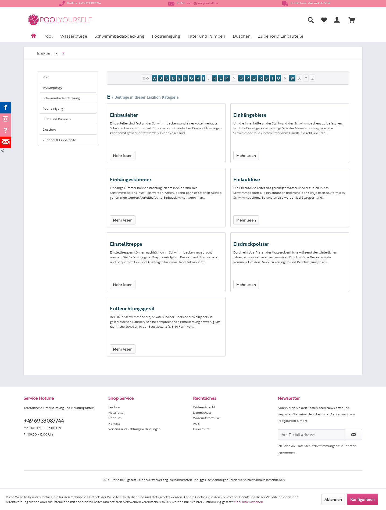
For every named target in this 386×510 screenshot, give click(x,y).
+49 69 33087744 (44, 420)
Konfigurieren (362, 499)
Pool (46, 77)
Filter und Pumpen (57, 119)
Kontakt (114, 423)
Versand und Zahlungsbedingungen (134, 429)
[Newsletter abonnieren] (353, 434)
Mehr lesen (123, 155)
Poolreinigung (53, 108)
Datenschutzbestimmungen (317, 446)
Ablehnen (333, 499)
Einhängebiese (249, 114)
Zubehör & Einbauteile (59, 140)
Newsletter (116, 412)
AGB (196, 423)
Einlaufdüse (246, 179)
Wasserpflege (53, 87)
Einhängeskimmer (130, 179)
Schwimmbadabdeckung (61, 98)
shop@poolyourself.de (202, 3)
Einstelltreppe (126, 243)
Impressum (201, 429)
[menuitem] (257, 20)
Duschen (49, 129)
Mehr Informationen (248, 502)
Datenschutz (202, 412)
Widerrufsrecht (204, 407)
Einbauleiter (124, 114)
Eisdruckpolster (251, 243)
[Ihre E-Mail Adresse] (311, 434)
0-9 (146, 78)
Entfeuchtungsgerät (132, 308)
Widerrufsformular (206, 418)
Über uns (114, 418)
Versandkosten (181, 479)
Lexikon (114, 407)
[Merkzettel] (324, 20)
